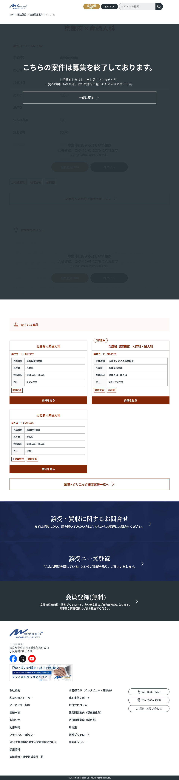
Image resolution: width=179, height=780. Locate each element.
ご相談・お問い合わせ (149, 708)
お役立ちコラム (78, 705)
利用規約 (15, 727)
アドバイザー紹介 (20, 705)
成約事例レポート (79, 697)
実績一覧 (15, 712)
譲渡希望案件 (36, 14)
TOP (12, 14)
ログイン (109, 6)
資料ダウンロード (79, 734)
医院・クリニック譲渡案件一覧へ (86, 484)
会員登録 (91, 6)
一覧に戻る (86, 97)
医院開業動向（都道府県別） (86, 712)
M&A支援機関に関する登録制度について (33, 742)
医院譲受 (21, 14)
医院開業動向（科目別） (83, 720)
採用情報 (15, 749)
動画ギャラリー (78, 742)
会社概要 (15, 690)
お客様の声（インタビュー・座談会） (91, 690)
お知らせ (15, 720)
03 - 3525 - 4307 (151, 691)
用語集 (73, 727)
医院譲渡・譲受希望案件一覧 (27, 757)
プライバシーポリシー (23, 734)
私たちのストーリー (21, 697)
